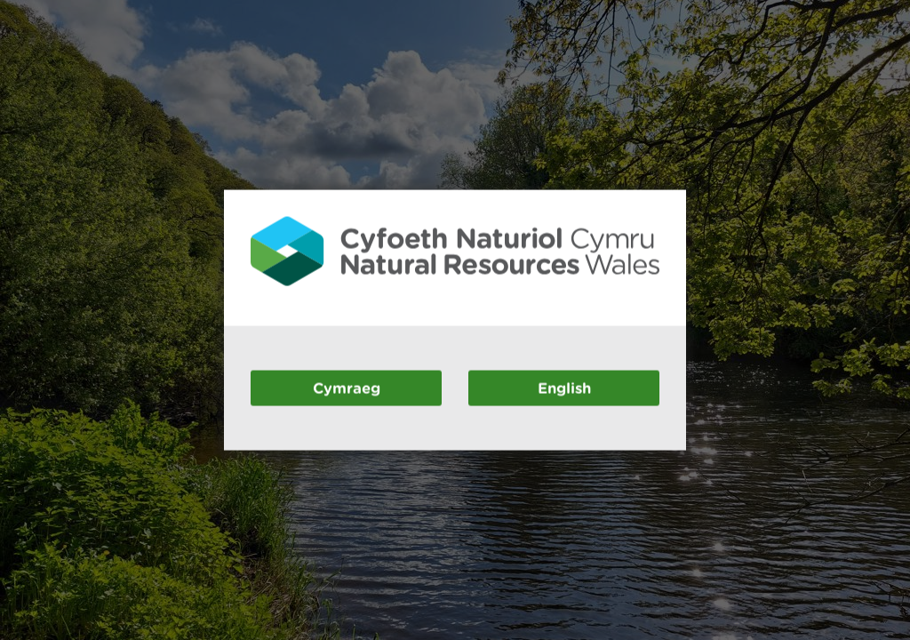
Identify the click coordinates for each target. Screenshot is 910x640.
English (564, 387)
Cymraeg (346, 387)
